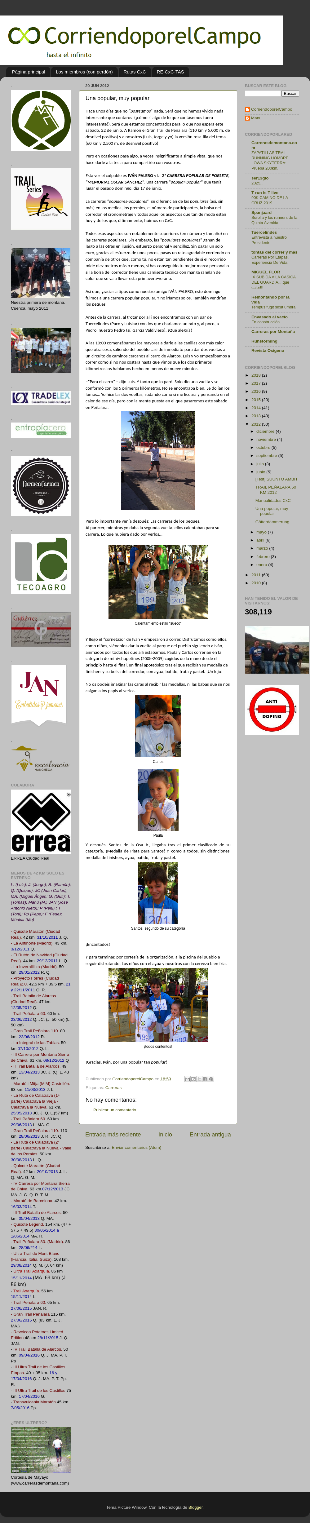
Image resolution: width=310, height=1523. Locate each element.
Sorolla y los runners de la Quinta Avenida (274, 220)
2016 (256, 391)
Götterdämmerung (272, 522)
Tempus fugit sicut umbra (273, 307)
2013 (256, 416)
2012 (256, 424)
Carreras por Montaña (273, 331)
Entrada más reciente (113, 1134)
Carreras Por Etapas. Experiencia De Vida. (270, 260)
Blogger (195, 1507)
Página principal (28, 71)
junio (261, 472)
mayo (262, 532)
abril (260, 540)
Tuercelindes (264, 232)
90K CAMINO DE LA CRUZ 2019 (269, 200)
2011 (256, 575)
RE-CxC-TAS (170, 71)
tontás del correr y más (274, 252)
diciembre (266, 431)
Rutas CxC (134, 71)
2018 (256, 375)
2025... (257, 183)
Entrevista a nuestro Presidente (269, 240)
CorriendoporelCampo (271, 109)
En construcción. (266, 322)
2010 (256, 583)
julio (260, 464)
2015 (256, 399)
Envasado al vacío (269, 317)
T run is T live (264, 192)
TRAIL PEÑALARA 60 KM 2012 (275, 489)
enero (262, 564)
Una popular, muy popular (271, 511)
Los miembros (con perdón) (84, 71)
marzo (262, 548)
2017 (256, 383)
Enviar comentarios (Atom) (137, 1147)
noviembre (266, 439)
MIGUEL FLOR (265, 272)
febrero (263, 556)
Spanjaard (261, 212)
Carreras (113, 1087)
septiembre (267, 455)
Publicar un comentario (114, 1110)
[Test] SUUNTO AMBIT (276, 479)
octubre (264, 447)
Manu (256, 118)
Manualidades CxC (273, 500)
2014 (256, 407)
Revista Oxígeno (267, 350)
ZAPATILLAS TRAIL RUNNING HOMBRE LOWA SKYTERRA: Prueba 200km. (270, 160)
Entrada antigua (210, 1134)
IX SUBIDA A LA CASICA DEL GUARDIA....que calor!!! (273, 282)
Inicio (165, 1134)
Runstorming (264, 341)
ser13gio (260, 178)
